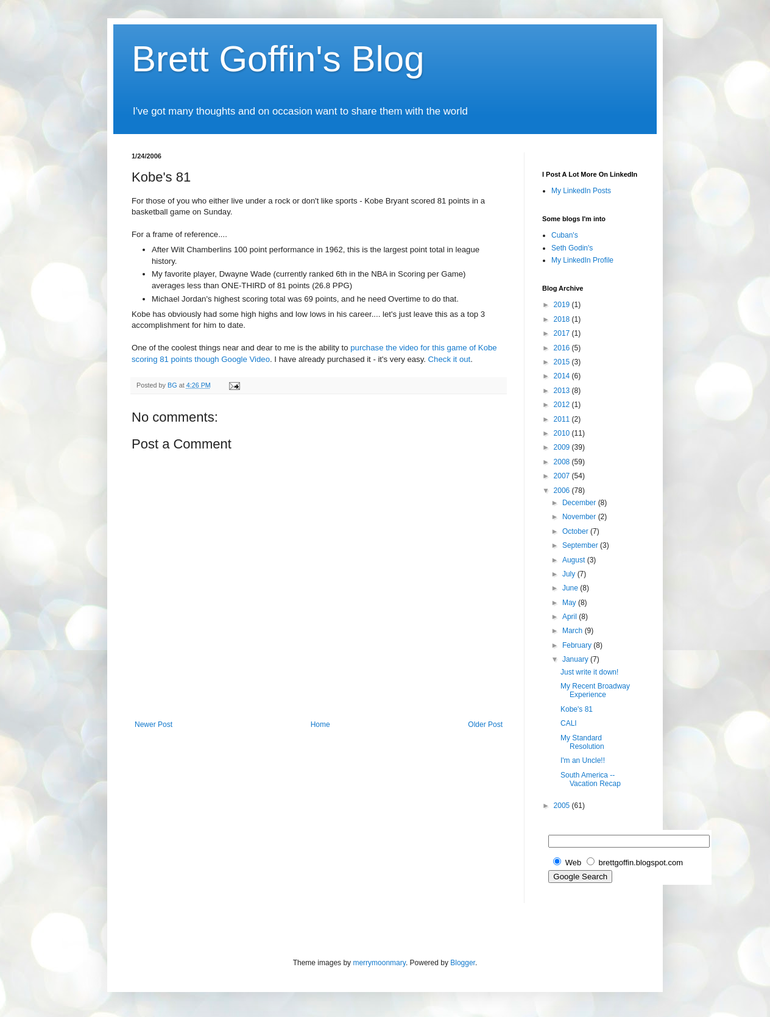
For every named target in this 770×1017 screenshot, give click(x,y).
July (570, 574)
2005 (563, 805)
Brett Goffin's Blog (278, 58)
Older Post (485, 724)
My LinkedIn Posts (581, 190)
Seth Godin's (572, 248)
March (573, 630)
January (576, 659)
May (570, 602)
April (570, 616)
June (571, 588)
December (580, 502)
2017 (563, 333)
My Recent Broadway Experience (595, 690)
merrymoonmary (379, 963)
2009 (563, 447)
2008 (563, 462)
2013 (563, 390)
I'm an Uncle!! (582, 760)
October (576, 531)
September (581, 545)
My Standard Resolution (582, 742)
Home (320, 724)
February (577, 645)
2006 (563, 490)
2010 (563, 433)
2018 (563, 319)
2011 (563, 419)
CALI (568, 723)
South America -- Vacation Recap (590, 779)
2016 (563, 348)
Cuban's (564, 235)
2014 (563, 376)
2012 (563, 404)
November (580, 516)
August (574, 560)
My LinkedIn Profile (582, 260)
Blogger (462, 963)
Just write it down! (589, 672)
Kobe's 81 (576, 709)
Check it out (449, 359)
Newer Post (153, 724)
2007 (563, 476)
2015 (563, 362)
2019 (563, 304)
